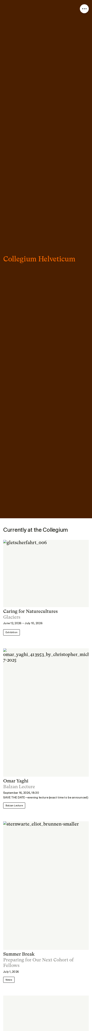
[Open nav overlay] (84, 8)
